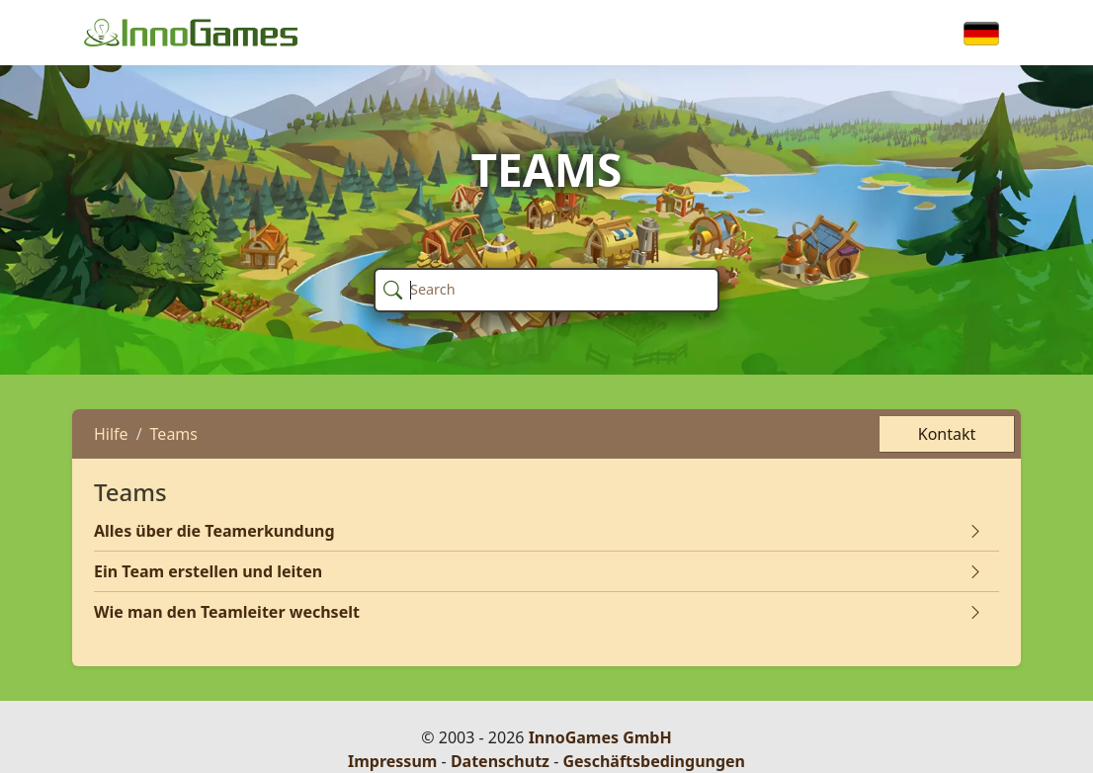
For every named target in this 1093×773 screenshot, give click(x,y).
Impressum (392, 761)
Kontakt (947, 434)
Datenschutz (500, 761)
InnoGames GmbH (600, 737)
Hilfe (111, 434)
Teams (174, 434)
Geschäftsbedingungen (653, 761)
